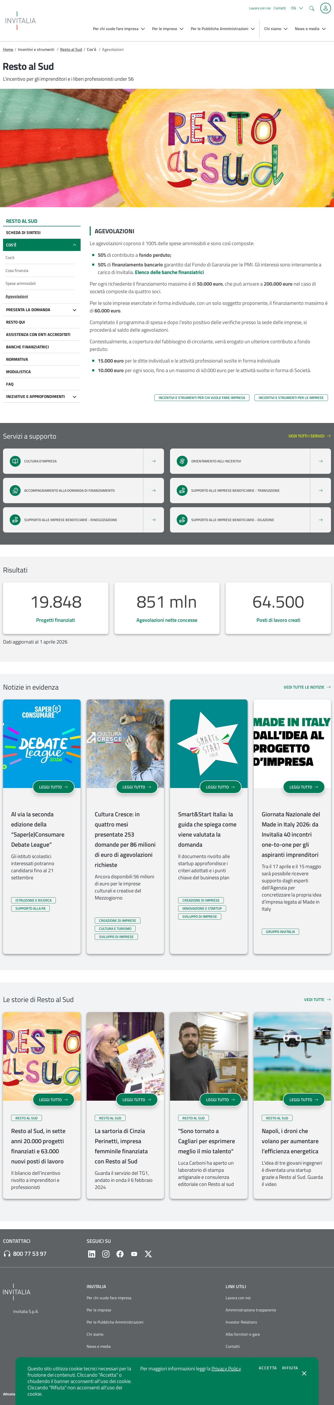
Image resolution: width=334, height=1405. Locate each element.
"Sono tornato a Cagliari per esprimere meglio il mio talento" (206, 1141)
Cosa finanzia (17, 270)
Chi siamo (95, 1334)
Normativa (17, 359)
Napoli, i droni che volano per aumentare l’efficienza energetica (290, 1141)
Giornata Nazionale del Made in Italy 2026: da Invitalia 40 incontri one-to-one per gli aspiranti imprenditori (291, 834)
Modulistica (18, 372)
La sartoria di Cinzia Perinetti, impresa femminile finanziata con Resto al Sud (121, 1146)
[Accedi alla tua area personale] (325, 8)
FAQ (9, 384)
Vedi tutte (317, 999)
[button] (296, 8)
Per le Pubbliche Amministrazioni (115, 1322)
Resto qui (15, 322)
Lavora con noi (260, 8)
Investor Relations (241, 1322)
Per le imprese (99, 1310)
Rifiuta (290, 1368)
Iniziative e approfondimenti (35, 396)
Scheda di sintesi (23, 232)
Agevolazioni (17, 296)
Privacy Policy (226, 1368)
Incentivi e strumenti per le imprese (291, 397)
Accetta (268, 1368)
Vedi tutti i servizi (310, 436)
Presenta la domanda (28, 310)
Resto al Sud (71, 49)
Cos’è (11, 245)
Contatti (280, 8)
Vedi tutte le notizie (307, 687)
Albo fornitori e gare (243, 1334)
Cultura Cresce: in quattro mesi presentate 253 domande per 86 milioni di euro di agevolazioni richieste (125, 839)
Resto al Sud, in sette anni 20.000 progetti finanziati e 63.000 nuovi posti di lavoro (38, 1146)
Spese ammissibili (21, 283)
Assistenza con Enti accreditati (38, 334)
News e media (99, 1346)
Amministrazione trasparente (251, 1310)
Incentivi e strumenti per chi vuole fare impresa (202, 397)
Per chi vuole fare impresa (109, 1298)
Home (8, 49)
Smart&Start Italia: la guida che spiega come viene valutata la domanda (207, 829)
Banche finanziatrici (27, 347)
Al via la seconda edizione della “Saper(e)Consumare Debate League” (37, 829)
